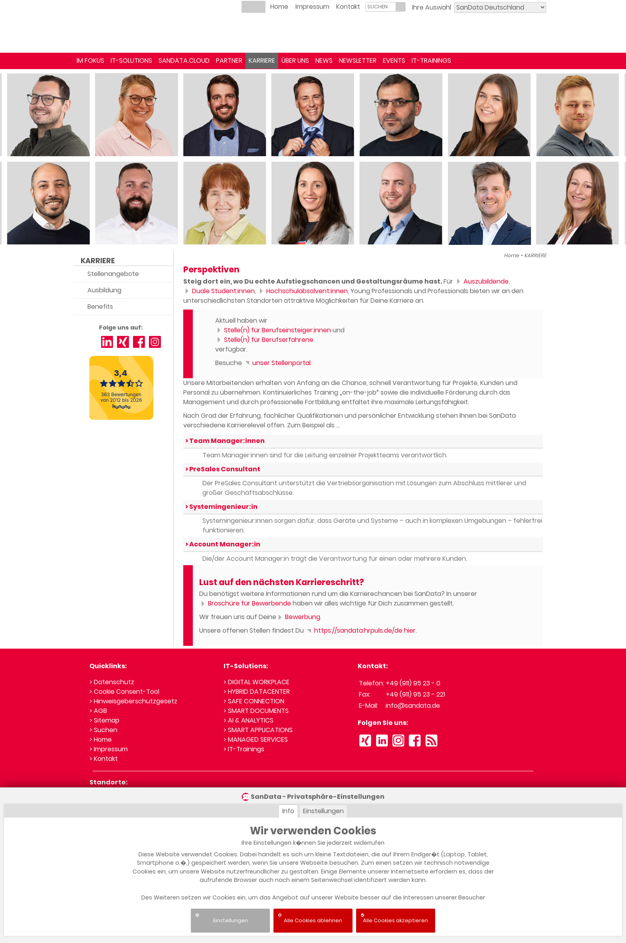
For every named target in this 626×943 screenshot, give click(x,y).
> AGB (98, 710)
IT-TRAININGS (431, 60)
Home (279, 6)
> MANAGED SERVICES (256, 739)
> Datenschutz (111, 682)
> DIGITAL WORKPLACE (256, 682)
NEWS (324, 60)
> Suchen (103, 730)
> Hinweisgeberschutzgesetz (133, 701)
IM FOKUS (90, 60)
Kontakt (348, 6)
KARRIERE (262, 60)
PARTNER (229, 60)
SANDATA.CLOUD (184, 60)
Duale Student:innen (219, 291)
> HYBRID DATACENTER (257, 691)
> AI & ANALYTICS (248, 720)
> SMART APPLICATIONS (258, 730)
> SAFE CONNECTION (254, 701)
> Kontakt (103, 758)
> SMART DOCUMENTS (256, 710)
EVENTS (394, 60)
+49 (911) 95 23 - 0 (413, 683)
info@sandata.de (413, 705)
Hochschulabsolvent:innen (303, 291)
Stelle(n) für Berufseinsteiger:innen (273, 330)
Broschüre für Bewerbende (245, 603)
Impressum (312, 6)
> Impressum (108, 749)
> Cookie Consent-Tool (124, 691)
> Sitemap (104, 720)
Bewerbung (298, 616)
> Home (100, 739)
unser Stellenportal (277, 362)
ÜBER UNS (295, 60)
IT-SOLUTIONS (131, 60)
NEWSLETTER (357, 60)
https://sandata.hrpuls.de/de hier (360, 630)
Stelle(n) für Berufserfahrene (264, 339)
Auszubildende (482, 281)
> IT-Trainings (244, 749)
